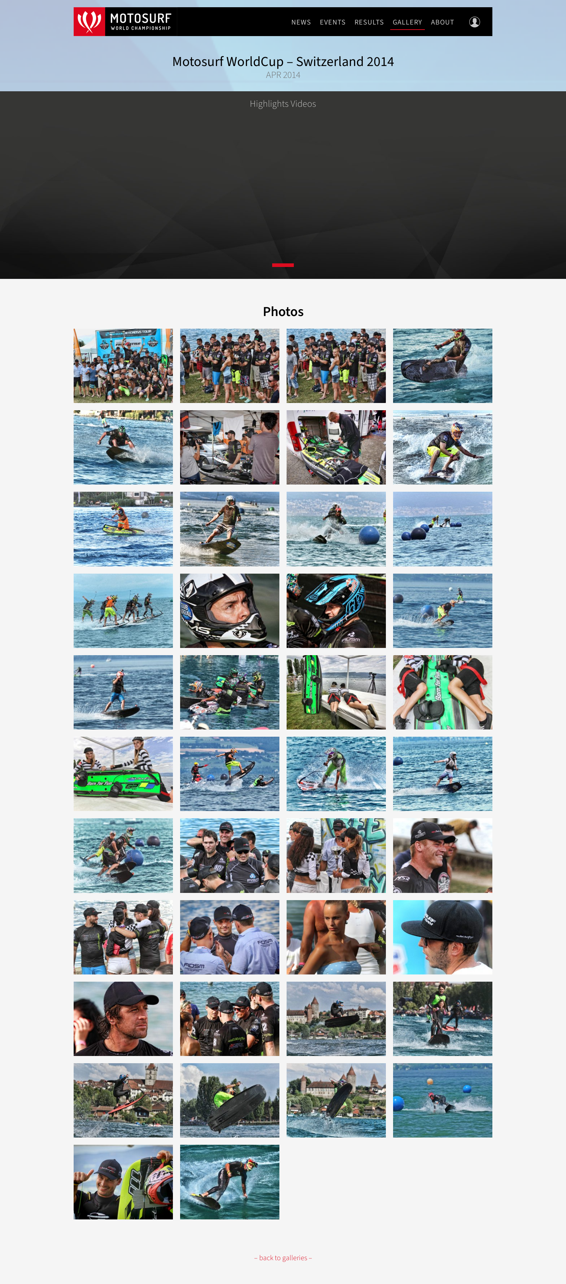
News (301, 22)
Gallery (407, 22)
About (442, 22)
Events (333, 22)
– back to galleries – (283, 1258)
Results (369, 22)
